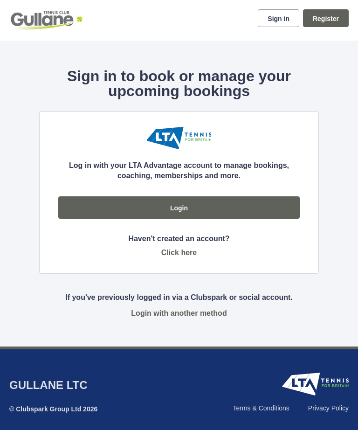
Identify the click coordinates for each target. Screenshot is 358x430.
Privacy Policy (328, 408)
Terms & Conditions (261, 408)
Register (326, 18)
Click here (179, 253)
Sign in (278, 18)
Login (179, 208)
